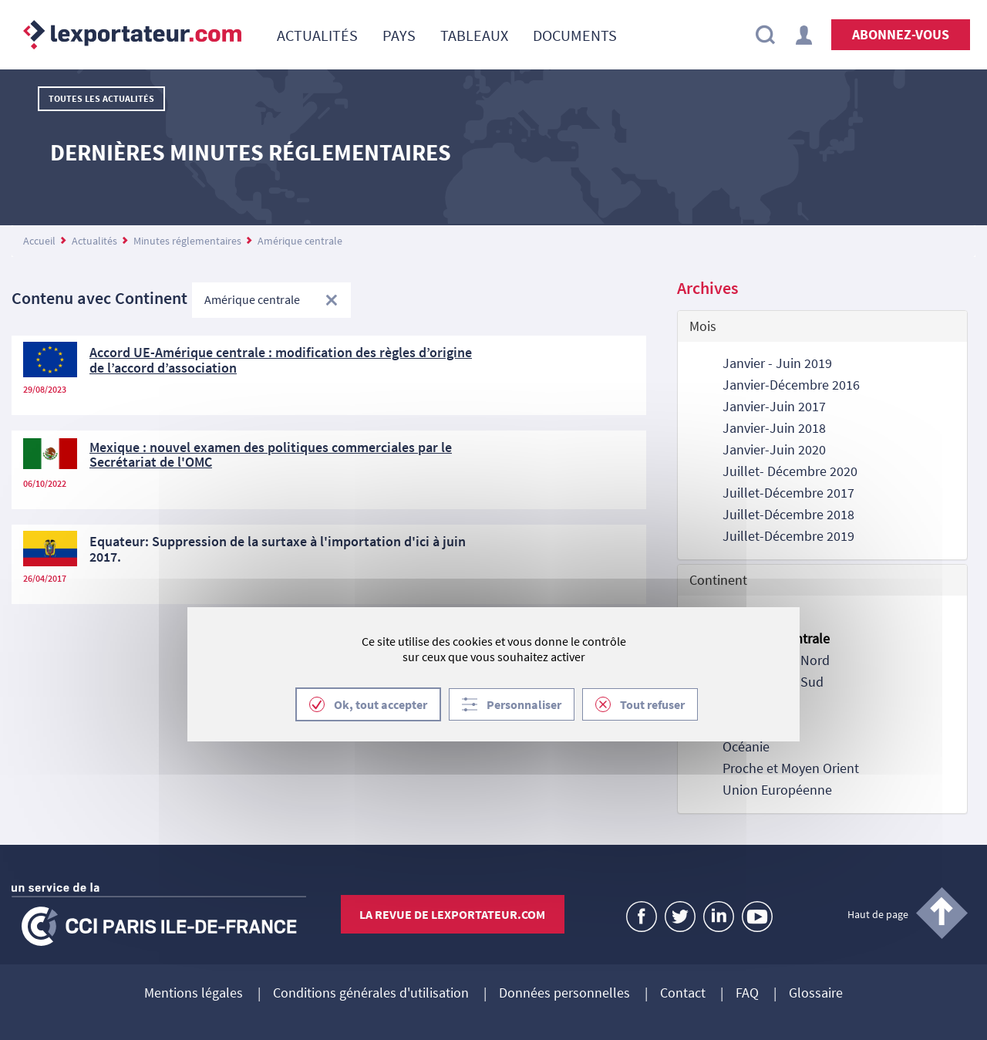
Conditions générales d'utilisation (371, 993)
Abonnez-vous (900, 34)
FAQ (747, 993)
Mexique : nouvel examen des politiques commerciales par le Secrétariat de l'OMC (270, 454)
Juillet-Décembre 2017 (788, 492)
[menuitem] (317, 35)
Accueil (39, 241)
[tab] (822, 326)
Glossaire (816, 993)
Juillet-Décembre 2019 (788, 536)
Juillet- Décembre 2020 (790, 471)
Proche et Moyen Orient (791, 768)
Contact (683, 993)
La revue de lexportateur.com (452, 914)
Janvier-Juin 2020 (774, 449)
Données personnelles (564, 993)
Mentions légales (193, 993)
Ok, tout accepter (380, 704)
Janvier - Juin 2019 (777, 363)
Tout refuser (652, 704)
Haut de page (877, 914)
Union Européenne (777, 790)
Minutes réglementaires (187, 241)
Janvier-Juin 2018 (774, 428)
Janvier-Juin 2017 (774, 406)
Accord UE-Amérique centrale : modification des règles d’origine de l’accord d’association (280, 359)
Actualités (94, 241)
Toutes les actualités (101, 98)
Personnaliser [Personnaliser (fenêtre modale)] (524, 704)
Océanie (746, 746)
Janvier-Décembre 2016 (791, 384)
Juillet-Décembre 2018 (788, 514)
